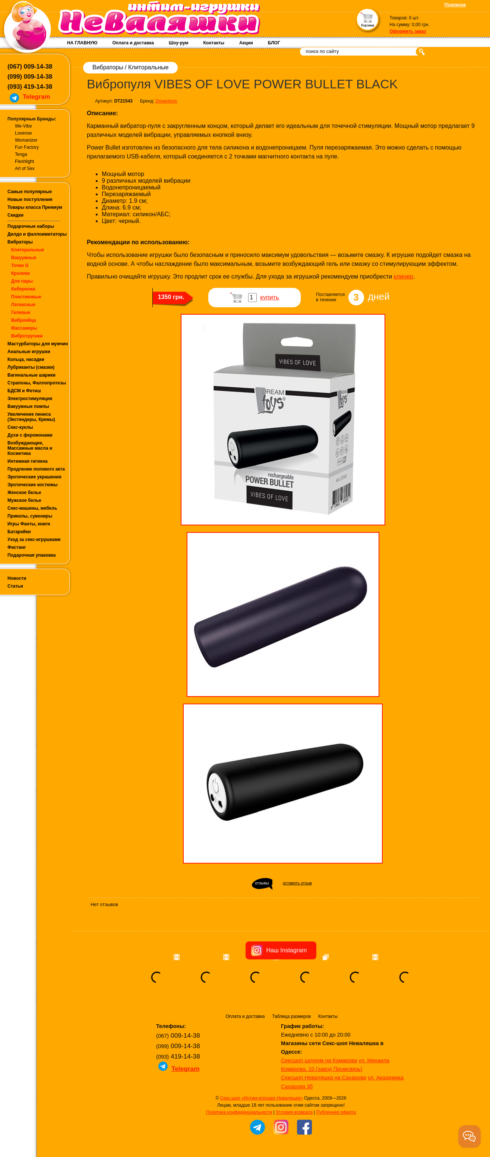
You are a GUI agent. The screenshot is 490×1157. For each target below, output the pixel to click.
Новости (16, 578)
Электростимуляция (29, 398)
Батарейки (19, 531)
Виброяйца (23, 320)
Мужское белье (24, 500)
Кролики (20, 273)
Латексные (23, 304)
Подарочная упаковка (31, 555)
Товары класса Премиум (34, 207)
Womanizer (26, 140)
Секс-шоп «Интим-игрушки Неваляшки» (261, 1098)
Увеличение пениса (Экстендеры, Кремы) (31, 417)
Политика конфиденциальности (239, 1112)
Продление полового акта (36, 469)
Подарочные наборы (30, 226)
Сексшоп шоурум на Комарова (319, 1060)
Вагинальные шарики (31, 375)
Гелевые (20, 312)
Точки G (20, 265)
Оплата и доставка (133, 42)
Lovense (23, 133)
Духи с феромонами (30, 435)
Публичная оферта (336, 1112)
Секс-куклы (20, 427)
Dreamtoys (166, 101)
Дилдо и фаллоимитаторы (37, 234)
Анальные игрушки (28, 351)
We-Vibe (23, 126)
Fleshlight (24, 161)
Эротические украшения (34, 477)
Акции (246, 42)
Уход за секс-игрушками (34, 539)
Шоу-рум (178, 42)
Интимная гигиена (27, 461)
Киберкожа (23, 289)
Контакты (213, 42)
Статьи (15, 586)
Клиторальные (27, 249)
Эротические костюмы (32, 484)
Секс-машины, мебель (32, 508)
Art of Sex (25, 168)
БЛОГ (274, 42)
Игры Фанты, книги (28, 523)
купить (269, 297)
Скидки (15, 215)
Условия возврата (294, 1112)
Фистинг (16, 547)
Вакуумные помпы (28, 406)
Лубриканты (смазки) (30, 367)
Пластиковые (26, 296)
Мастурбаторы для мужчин (37, 343)
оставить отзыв (297, 883)
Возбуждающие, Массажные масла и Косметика (29, 448)
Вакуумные (24, 257)
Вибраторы (20, 242)
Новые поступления (30, 199)
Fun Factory (27, 147)
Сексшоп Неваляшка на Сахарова (323, 1078)
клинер (403, 276)
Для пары (22, 281)
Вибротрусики (27, 336)
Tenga (21, 154)
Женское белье (24, 492)
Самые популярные (29, 191)
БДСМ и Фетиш (24, 390)
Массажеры (24, 328)
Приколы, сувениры (29, 516)
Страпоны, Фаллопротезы (36, 383)
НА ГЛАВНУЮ (82, 42)
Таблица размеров (291, 1016)
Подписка (455, 4)
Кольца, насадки (25, 359)
